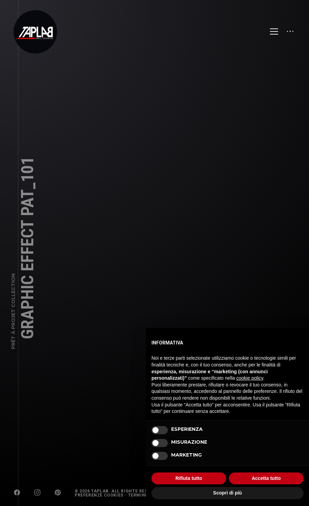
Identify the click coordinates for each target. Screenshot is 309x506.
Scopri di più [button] (227, 493)
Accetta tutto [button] (266, 478)
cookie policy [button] (249, 378)
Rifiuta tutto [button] (189, 478)
